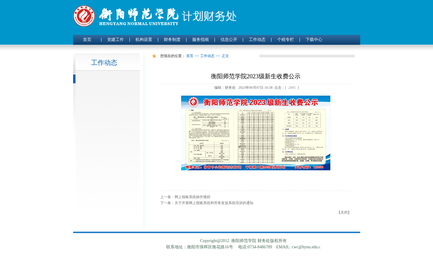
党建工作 (115, 39)
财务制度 (172, 39)
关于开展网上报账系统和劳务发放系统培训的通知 (214, 203)
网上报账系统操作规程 (192, 197)
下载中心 (314, 39)
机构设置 (143, 39)
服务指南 (200, 39)
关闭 (344, 212)
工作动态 (257, 39)
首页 (87, 39)
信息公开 (229, 39)
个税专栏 (285, 39)
